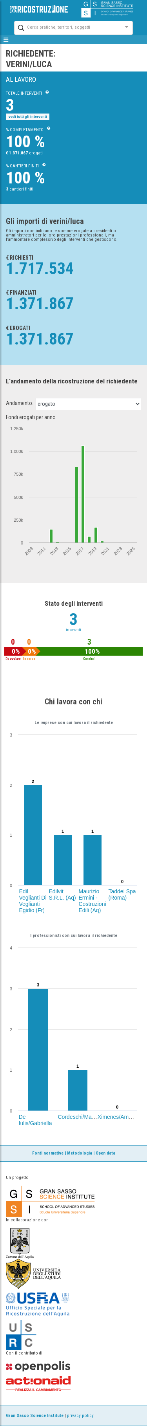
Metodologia (79, 1153)
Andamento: (19, 403)
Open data (105, 1153)
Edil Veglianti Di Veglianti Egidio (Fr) (33, 900)
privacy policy (80, 1415)
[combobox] (66, 27)
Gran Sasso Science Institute (35, 1415)
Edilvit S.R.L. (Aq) (62, 894)
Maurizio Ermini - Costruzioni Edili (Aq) (92, 900)
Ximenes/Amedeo (119, 1117)
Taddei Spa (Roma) (122, 894)
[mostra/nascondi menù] (6, 39)
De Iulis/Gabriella (35, 1120)
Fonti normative (48, 1153)
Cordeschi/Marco (79, 1117)
